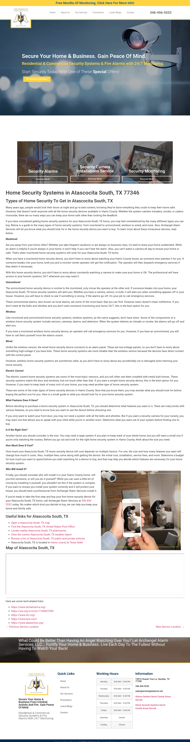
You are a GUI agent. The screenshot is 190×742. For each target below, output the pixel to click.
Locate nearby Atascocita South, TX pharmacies (38, 530)
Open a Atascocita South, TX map (30, 522)
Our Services (81, 12)
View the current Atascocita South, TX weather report (41, 534)
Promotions (98, 12)
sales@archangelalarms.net (149, 691)
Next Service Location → (170, 626)
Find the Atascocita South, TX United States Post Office (43, 526)
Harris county (58, 542)
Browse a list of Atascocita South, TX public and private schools (48, 538)
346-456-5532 (161, 12)
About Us (65, 12)
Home (52, 12)
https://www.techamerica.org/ (28, 607)
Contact (130, 12)
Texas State (76, 542)
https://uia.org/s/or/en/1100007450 (32, 611)
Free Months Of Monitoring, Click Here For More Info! (95, 3)
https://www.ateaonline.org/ (27, 622)
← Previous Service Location (22, 626)
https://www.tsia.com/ (24, 619)
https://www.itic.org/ (23, 615)
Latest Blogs (115, 12)
